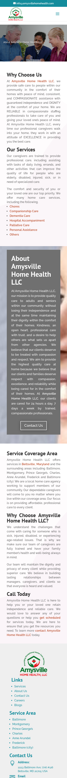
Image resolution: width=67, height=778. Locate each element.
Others (14, 234)
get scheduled (50, 617)
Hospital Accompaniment (27, 220)
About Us (20, 691)
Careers (19, 700)
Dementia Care (20, 216)
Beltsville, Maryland (35, 464)
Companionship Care (24, 211)
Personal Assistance (23, 230)
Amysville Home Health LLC (33, 81)
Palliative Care (19, 225)
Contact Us (33, 425)
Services (20, 686)
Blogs (18, 705)
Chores (14, 206)
